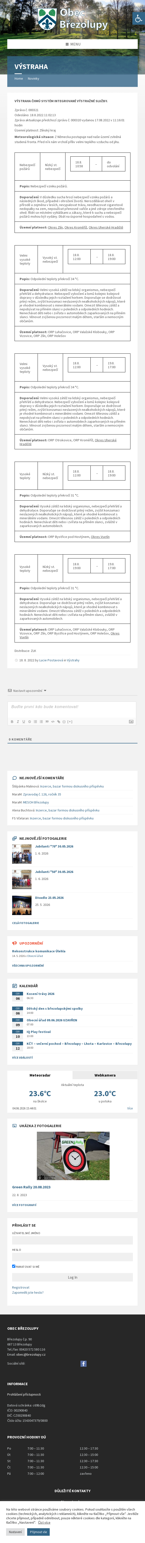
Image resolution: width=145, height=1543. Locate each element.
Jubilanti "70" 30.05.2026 (54, 846)
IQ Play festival (39, 1032)
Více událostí (22, 1057)
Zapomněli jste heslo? (28, 1292)
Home (19, 78)
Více (130, 1108)
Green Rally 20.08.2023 (31, 1187)
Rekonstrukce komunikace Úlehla (38, 951)
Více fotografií (24, 1205)
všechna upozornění (28, 965)
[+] (70, 721)
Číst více (44, 1522)
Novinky (33, 78)
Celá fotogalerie (25, 923)
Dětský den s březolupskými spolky (55, 1008)
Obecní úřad (35, 956)
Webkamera (105, 1075)
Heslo (16, 1250)
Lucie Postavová (51, 660)
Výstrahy (73, 660)
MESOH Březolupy (36, 802)
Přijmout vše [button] (38, 1532)
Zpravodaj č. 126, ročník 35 (42, 794)
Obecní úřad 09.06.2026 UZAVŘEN (52, 1020)
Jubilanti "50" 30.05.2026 (54, 872)
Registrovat (20, 1287)
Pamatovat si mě (26, 1266)
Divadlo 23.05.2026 (49, 897)
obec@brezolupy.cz (31, 1354)
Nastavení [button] (15, 1532)
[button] (138, 18)
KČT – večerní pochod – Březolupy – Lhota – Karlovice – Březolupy (79, 1043)
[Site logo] (72, 29)
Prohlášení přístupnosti (24, 1394)
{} (64, 721)
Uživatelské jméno (26, 1233)
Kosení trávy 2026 (40, 994)
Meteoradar (40, 1075)
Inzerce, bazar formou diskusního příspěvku (72, 786)
